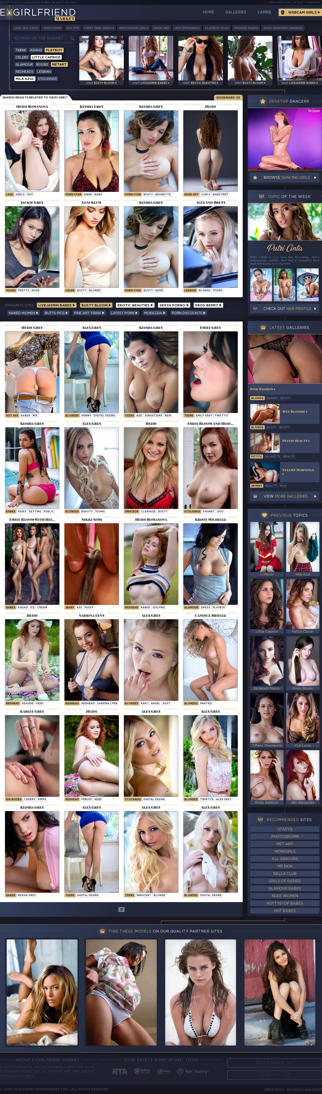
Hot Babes (285, 911)
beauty (87, 512)
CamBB (264, 12)
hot (30, 195)
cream (42, 608)
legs (9, 195)
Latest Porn (124, 313)
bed (139, 416)
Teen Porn (52, 28)
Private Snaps (246, 28)
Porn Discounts (189, 313)
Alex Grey (223, 799)
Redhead (131, 608)
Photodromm (285, 836)
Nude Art (161, 28)
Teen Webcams (280, 2)
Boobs (42, 64)
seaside (27, 704)
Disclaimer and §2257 (304, 1089)
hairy (22, 512)
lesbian (190, 291)
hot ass (12, 416)
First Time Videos (99, 28)
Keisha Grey (27, 895)
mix (35, 416)
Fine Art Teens (89, 313)
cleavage (148, 512)
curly (205, 195)
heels (20, 195)
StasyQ (285, 829)
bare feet (220, 195)
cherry (29, 799)
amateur (131, 512)
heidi (39, 704)
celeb (70, 291)
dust (166, 704)
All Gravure (285, 859)
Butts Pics (56, 313)
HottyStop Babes (285, 903)
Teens (21, 50)
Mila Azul (25, 79)
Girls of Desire (285, 881)
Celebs (22, 57)
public (49, 512)
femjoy (86, 799)
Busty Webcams (309, 2)
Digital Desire (104, 416)
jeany (69, 608)
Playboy (54, 50)
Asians (36, 50)
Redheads (24, 71)
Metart (59, 64)
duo (220, 512)
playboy (219, 608)
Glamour (24, 64)
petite (256, 457)
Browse (287, 177)
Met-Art (284, 844)
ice (32, 608)
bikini (88, 195)
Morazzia (154, 313)
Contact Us (274, 1074)
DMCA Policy (274, 1089)
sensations (153, 416)
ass (79, 608)
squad (23, 608)
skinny (86, 416)
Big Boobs (14, 799)
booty (286, 398)
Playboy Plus (217, 28)
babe (98, 195)
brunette (163, 195)
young (11, 291)
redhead (88, 704)
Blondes (72, 416)
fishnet (209, 512)
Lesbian (44, 71)
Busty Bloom (66, 2)
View (286, 496)
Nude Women (285, 896)
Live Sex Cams (26, 28)
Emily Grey (204, 416)
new (168, 416)
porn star (73, 195)
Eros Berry (208, 305)
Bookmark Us (228, 97)
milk (283, 486)
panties (206, 704)
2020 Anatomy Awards (283, 28)
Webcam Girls (302, 12)
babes (25, 416)
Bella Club (284, 873)
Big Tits (73, 28)
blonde (95, 291)
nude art (191, 195)
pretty (23, 291)
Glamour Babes (284, 888)
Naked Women (23, 313)
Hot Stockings (187, 28)
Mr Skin (285, 866)
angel (155, 704)
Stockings (47, 79)
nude (35, 291)
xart (144, 704)
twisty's (221, 416)
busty (148, 195)
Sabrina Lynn (107, 704)
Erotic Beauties (135, 305)
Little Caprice (46, 57)
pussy (88, 608)
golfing (159, 608)
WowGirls (284, 851)
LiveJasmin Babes (37, 2)
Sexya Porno (174, 305)
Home (208, 12)
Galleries (235, 12)
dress (205, 608)
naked (145, 608)
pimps (42, 799)
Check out (288, 308)
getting (35, 512)
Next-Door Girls (133, 28)
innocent (143, 895)
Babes (10, 512)
